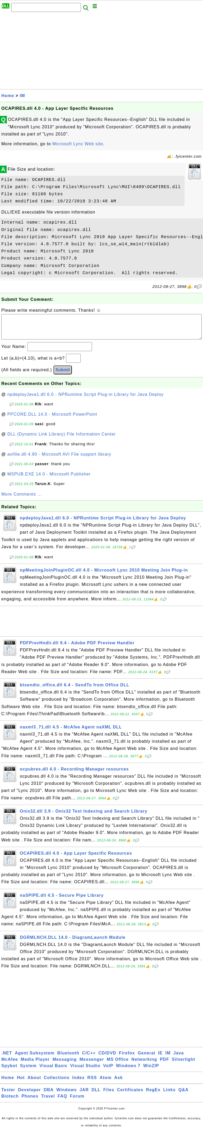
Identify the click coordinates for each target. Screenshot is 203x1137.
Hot (21, 1083)
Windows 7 (128, 1071)
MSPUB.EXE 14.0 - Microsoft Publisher (49, 479)
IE (160, 1058)
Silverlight (183, 1064)
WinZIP (151, 1071)
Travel (48, 1101)
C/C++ (89, 1058)
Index (78, 1083)
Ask (118, 1083)
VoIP (108, 1071)
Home (7, 95)
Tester (8, 1095)
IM (22, 95)
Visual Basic (53, 1071)
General (146, 1058)
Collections (57, 1083)
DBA (49, 1095)
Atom (106, 1083)
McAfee (9, 1064)
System (28, 1071)
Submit (63, 375)
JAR (84, 1095)
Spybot (9, 1071)
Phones (29, 1101)
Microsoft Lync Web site (77, 144)
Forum (77, 1101)
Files (108, 1095)
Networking (144, 1064)
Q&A (183, 1095)
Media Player (35, 1064)
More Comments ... (21, 499)
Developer (29, 1095)
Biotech (10, 1101)
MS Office (118, 1064)
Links (169, 1095)
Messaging (65, 1064)
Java (178, 1058)
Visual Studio (85, 1071)
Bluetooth (68, 1058)
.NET (6, 1058)
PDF (164, 1064)
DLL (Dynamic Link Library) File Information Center (61, 439)
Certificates (130, 1095)
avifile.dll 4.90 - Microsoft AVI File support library (59, 459)
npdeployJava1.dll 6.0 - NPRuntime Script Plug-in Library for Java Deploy (85, 399)
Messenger (92, 1064)
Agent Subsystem (34, 1058)
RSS (92, 1083)
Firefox (127, 1058)
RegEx (153, 1095)
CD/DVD (107, 1058)
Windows (66, 1095)
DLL (95, 1095)
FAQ (62, 1101)
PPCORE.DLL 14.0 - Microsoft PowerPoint (52, 419)
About (34, 1083)
